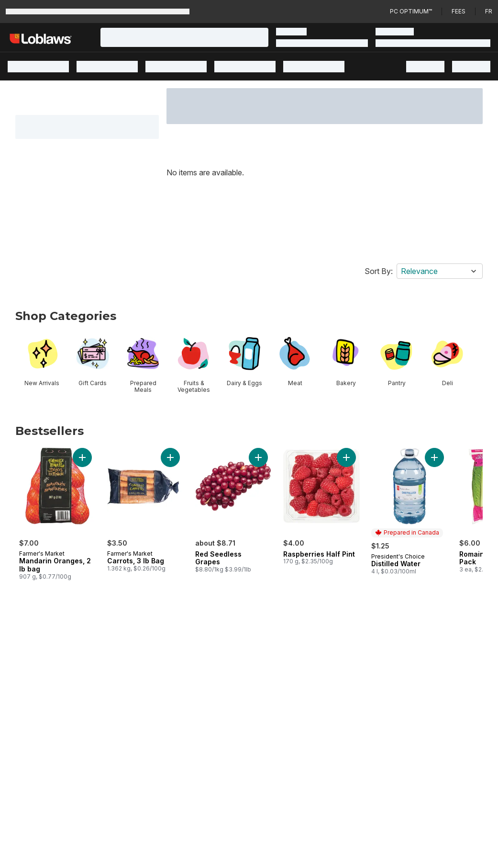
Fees (458, 11)
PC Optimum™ (411, 11)
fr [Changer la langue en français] (488, 11)
